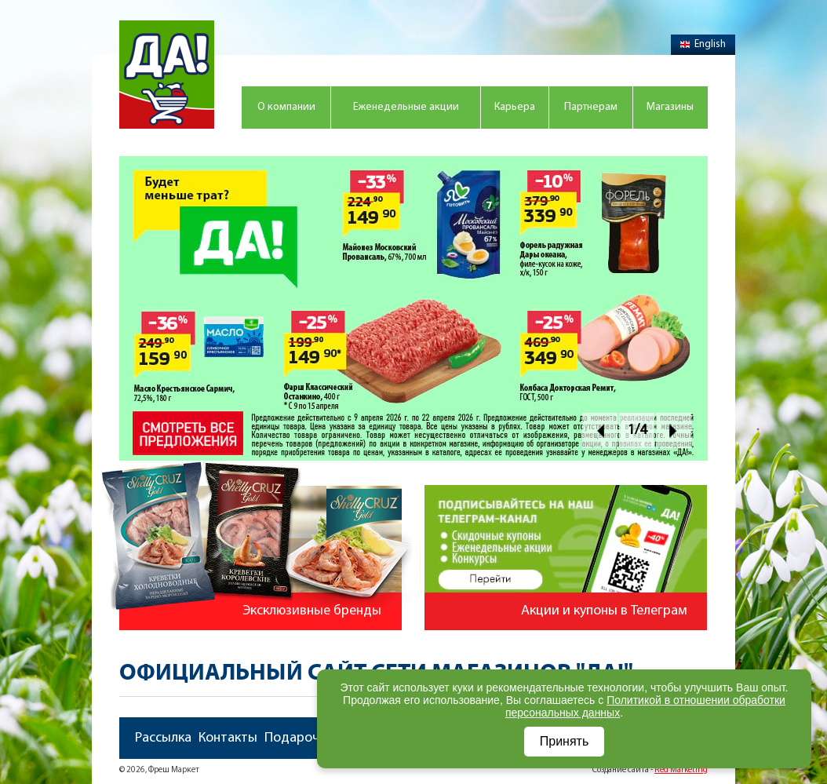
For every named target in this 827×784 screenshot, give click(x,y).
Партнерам (591, 107)
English (703, 44)
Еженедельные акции (406, 107)
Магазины (670, 107)
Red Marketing (681, 770)
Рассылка (163, 738)
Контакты (228, 738)
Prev (600, 430)
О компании (286, 107)
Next (673, 430)
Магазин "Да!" (166, 74)
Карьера (514, 107)
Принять (564, 741)
